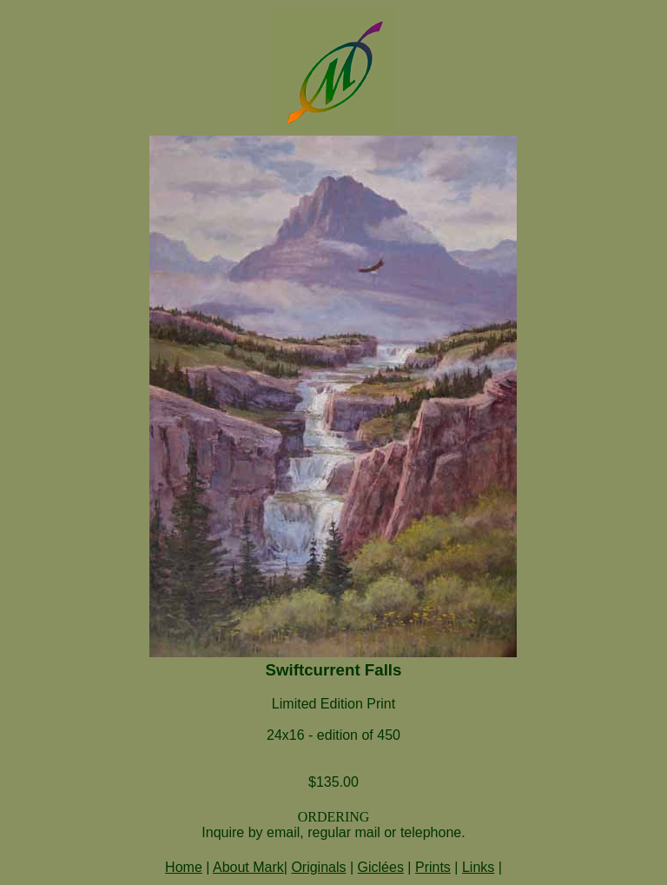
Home (183, 867)
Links (478, 867)
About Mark (248, 867)
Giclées (381, 867)
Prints (433, 867)
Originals (318, 867)
